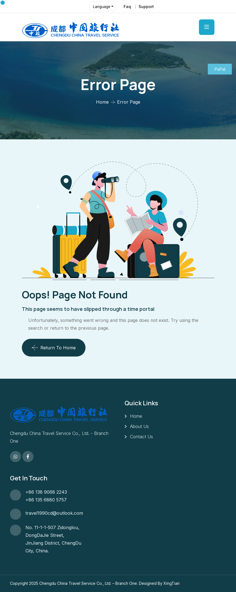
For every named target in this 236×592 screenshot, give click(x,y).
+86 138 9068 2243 (46, 492)
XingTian (172, 583)
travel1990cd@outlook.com (54, 513)
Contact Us (141, 436)
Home (102, 102)
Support (146, 6)
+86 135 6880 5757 (46, 500)
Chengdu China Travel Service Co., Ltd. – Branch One (88, 583)
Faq (127, 6)
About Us (139, 426)
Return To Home (54, 347)
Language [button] (102, 6)
